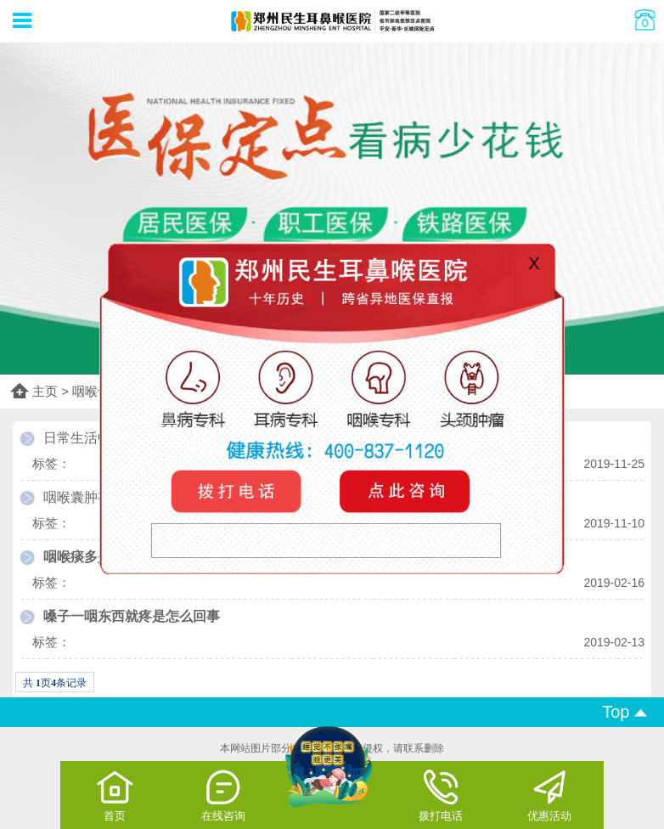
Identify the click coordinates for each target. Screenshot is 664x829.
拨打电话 (441, 795)
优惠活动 (549, 795)
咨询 (401, 491)
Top (624, 711)
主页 (45, 391)
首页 (115, 795)
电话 (238, 491)
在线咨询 (223, 795)
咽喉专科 (97, 391)
